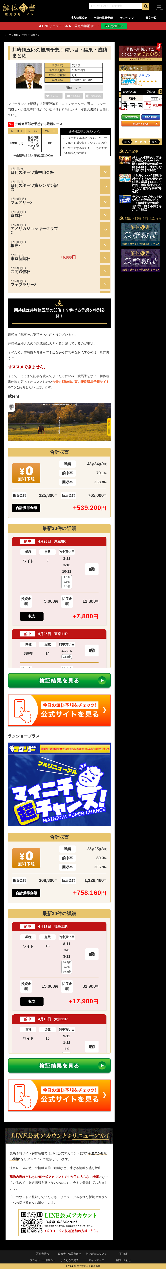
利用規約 (123, 1253)
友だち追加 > (114, 26)
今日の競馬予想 (103, 17)
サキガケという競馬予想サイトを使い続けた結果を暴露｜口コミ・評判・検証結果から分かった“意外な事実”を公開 (147, 183)
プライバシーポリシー (43, 1260)
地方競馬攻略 (79, 17)
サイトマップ (96, 1260)
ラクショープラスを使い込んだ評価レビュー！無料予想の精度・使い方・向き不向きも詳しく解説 (147, 203)
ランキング (127, 17)
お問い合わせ (123, 1260)
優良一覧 (151, 17)
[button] (136, 141)
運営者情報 (42, 1253)
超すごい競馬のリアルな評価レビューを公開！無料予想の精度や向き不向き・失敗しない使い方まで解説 (147, 164)
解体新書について (96, 1253)
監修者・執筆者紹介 (69, 1253)
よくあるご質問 (70, 1260)
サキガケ (144, 75)
